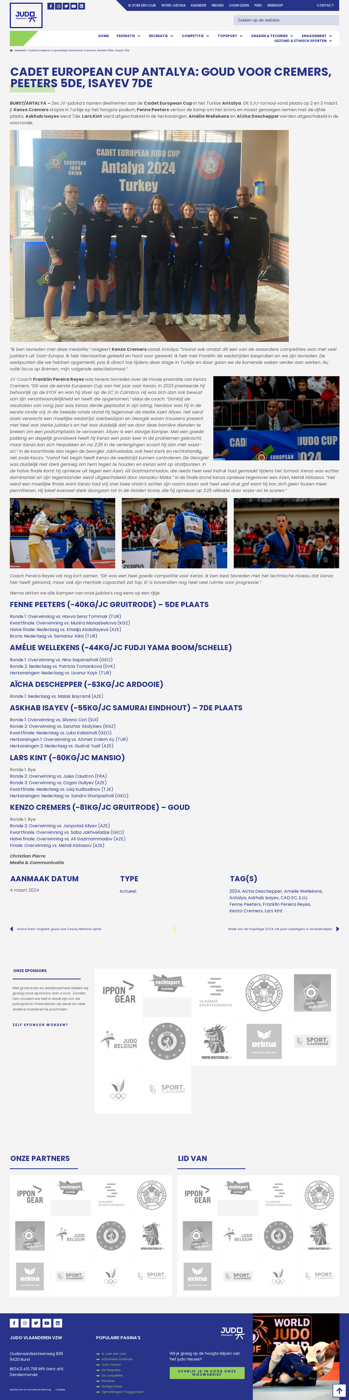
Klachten (108, 1381)
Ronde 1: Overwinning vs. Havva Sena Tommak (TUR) (65, 616)
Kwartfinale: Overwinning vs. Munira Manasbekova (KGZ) (70, 623)
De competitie (112, 1375)
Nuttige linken (112, 1386)
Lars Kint (274, 911)
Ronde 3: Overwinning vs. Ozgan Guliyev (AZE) (58, 783)
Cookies (60, 1389)
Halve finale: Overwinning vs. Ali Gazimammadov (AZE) (68, 839)
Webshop (275, 5)
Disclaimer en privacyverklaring (30, 1389)
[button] (129, 36)
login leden (239, 5)
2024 (234, 891)
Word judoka (173, 5)
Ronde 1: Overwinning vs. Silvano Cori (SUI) (54, 720)
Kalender (198, 5)
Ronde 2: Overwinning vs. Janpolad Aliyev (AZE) (60, 826)
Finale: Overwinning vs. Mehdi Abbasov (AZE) (57, 845)
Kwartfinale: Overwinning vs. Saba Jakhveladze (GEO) (67, 832)
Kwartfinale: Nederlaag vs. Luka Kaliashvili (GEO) (61, 733)
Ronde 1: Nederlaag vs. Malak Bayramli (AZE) (57, 696)
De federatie (111, 1370)
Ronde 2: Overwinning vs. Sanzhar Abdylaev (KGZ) (63, 726)
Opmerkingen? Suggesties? (123, 1392)
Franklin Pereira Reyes (286, 904)
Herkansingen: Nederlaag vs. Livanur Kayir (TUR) (60, 673)
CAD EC (289, 898)
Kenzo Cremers (246, 911)
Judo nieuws (111, 1364)
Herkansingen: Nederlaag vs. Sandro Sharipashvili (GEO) (69, 796)
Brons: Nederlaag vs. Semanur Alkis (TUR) (54, 636)
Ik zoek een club (142, 5)
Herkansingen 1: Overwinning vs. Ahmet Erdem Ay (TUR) (69, 739)
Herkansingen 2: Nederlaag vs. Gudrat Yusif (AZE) (62, 746)
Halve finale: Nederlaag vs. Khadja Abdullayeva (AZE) (66, 629)
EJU (303, 898)
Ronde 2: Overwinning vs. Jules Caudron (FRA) (58, 776)
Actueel (128, 891)
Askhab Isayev (263, 898)
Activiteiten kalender (117, 1359)
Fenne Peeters (245, 904)
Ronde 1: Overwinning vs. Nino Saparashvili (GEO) (61, 660)
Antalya (237, 898)
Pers (258, 5)
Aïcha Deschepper (262, 891)
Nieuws (218, 5)
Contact (325, 5)
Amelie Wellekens (303, 891)
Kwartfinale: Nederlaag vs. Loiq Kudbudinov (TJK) (61, 789)
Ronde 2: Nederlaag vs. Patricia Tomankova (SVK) (62, 666)
